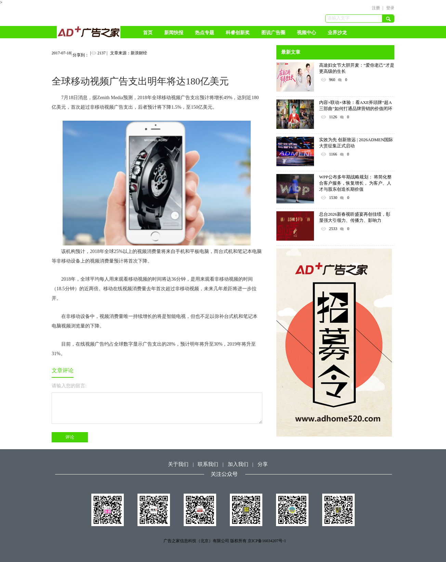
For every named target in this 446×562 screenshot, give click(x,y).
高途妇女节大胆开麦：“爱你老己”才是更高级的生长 (356, 68)
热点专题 (204, 32)
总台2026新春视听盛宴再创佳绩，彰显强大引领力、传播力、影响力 (354, 217)
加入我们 (238, 464)
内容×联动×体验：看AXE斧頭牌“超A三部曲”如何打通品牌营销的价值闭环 (355, 105)
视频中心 (306, 32)
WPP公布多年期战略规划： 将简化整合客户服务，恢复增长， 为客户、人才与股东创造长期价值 (355, 183)
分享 (263, 464)
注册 (376, 7)
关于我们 (178, 464)
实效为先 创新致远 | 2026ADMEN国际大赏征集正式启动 (356, 142)
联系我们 (208, 464)
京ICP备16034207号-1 (267, 540)
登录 (390, 7)
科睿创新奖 (238, 32)
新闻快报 (173, 32)
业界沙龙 (337, 32)
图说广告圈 (273, 32)
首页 (148, 32)
